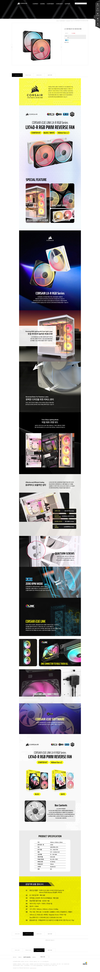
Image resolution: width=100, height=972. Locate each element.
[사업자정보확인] (39, 965)
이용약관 (33, 957)
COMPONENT (62, 20)
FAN (72, 20)
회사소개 (14, 957)
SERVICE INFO (39, 75)
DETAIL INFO (17, 75)
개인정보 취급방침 (26, 957)
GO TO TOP (50, 75)
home (57, 20)
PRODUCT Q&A (28, 75)
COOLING (68, 20)
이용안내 (19, 957)
